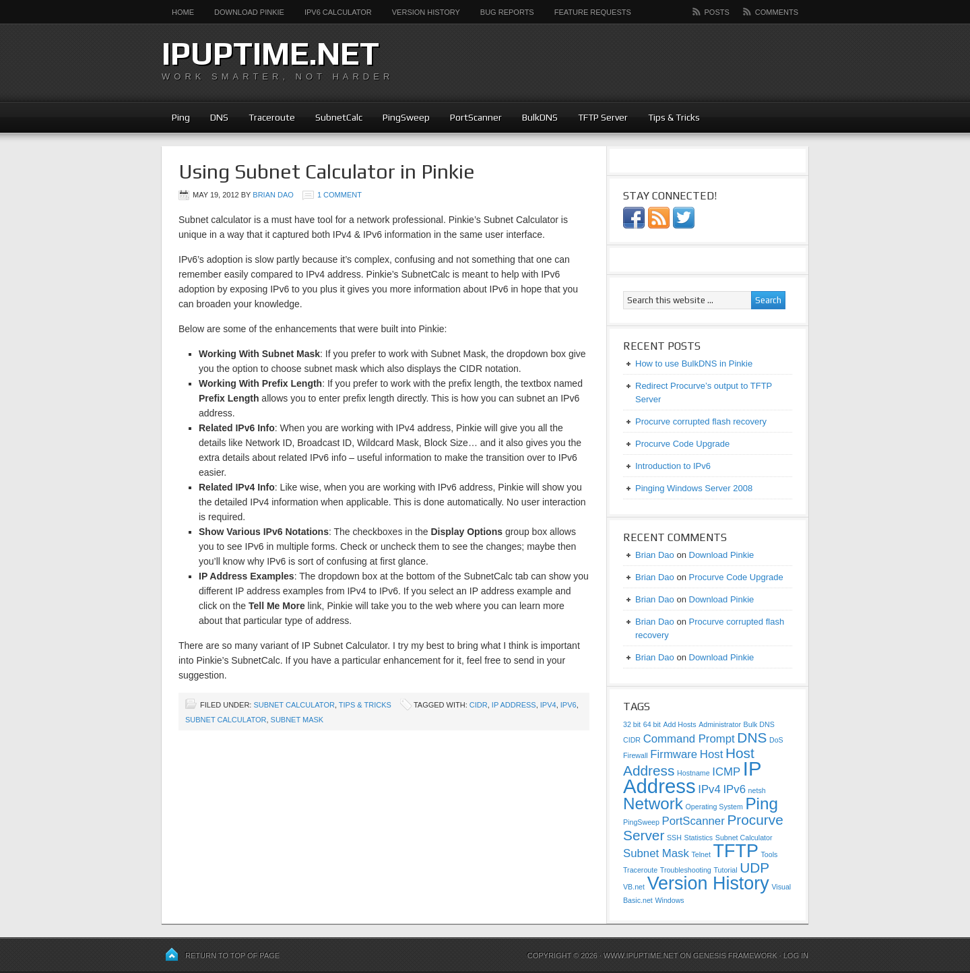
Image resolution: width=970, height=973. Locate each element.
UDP (754, 867)
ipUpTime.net (270, 53)
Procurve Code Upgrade (682, 444)
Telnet (700, 854)
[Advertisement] (650, 60)
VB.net (634, 887)
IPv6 (568, 705)
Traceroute (272, 117)
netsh (757, 790)
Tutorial (725, 870)
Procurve (755, 819)
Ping (181, 117)
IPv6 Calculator (338, 12)
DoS (776, 740)
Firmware (673, 754)
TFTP (735, 851)
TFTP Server (603, 117)
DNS (219, 117)
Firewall (635, 755)
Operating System (714, 807)
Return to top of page (232, 955)
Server (643, 835)
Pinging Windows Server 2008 (693, 488)
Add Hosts (679, 724)
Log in (795, 955)
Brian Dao (273, 195)
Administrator (720, 724)
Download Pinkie (249, 12)
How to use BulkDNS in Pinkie (693, 363)
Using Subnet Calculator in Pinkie (327, 171)
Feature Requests (592, 12)
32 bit (632, 724)
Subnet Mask (297, 720)
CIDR (479, 705)
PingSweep (406, 117)
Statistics (698, 838)
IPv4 (548, 705)
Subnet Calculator (293, 705)
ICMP (726, 771)
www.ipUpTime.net (641, 955)
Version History (426, 12)
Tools (769, 854)
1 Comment (339, 195)
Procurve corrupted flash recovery (701, 421)
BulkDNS (540, 117)
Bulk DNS (759, 724)
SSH (674, 838)
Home (183, 12)
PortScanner (476, 117)
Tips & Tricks (674, 117)
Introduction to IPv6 (673, 466)
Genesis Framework (735, 955)
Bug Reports (507, 12)
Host (711, 754)
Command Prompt (689, 738)
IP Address (514, 705)
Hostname (693, 773)
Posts (717, 12)
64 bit (652, 724)
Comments (776, 12)
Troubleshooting (685, 870)
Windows (669, 900)
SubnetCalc (338, 117)
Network (653, 803)
